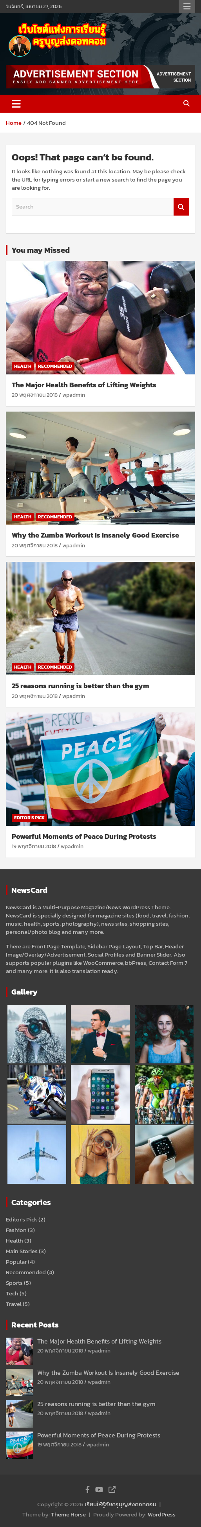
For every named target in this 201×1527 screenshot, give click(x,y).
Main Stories (22, 1250)
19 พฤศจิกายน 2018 (34, 846)
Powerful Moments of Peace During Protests (84, 836)
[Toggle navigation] (16, 104)
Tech (12, 1293)
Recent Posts (35, 1325)
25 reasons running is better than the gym (80, 685)
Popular (16, 1261)
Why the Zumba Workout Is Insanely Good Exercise (95, 535)
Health (22, 366)
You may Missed (40, 250)
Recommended (55, 366)
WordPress (162, 1514)
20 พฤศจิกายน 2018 (35, 395)
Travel (14, 1303)
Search (181, 207)
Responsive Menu (187, 6)
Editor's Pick (29, 817)
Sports (14, 1282)
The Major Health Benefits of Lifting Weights (84, 385)
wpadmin (73, 395)
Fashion (16, 1229)
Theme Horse (68, 1514)
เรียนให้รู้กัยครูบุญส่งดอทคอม (120, 1504)
